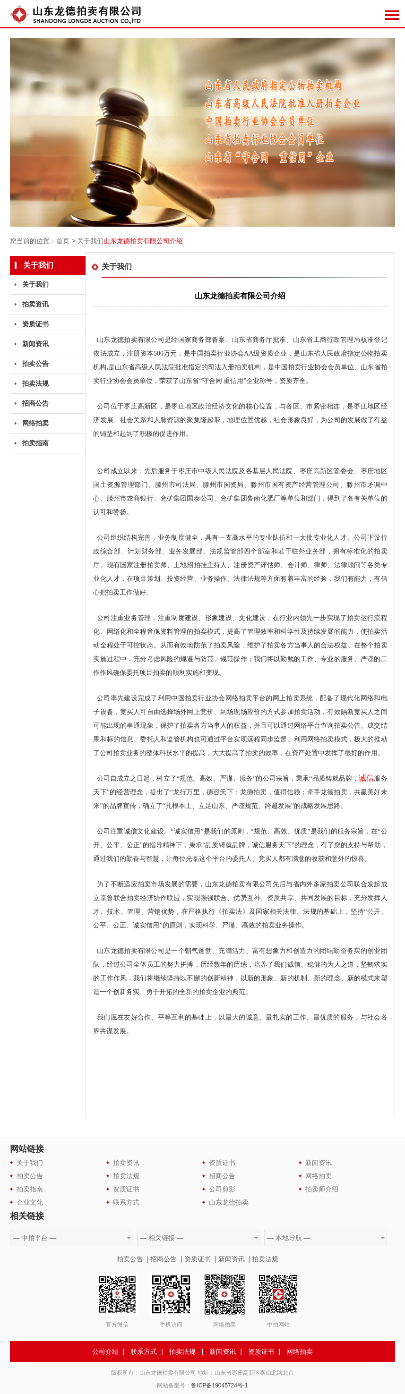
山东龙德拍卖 (229, 1202)
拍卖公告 (35, 363)
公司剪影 (222, 1189)
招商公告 (35, 403)
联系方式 (126, 1202)
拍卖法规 (35, 383)
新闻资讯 (35, 344)
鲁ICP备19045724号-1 (219, 1385)
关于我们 (90, 241)
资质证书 (35, 324)
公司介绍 (105, 1351)
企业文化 (30, 1202)
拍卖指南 (35, 443)
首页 (62, 241)
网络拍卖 (35, 423)
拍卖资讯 (35, 304)
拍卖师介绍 (321, 1189)
